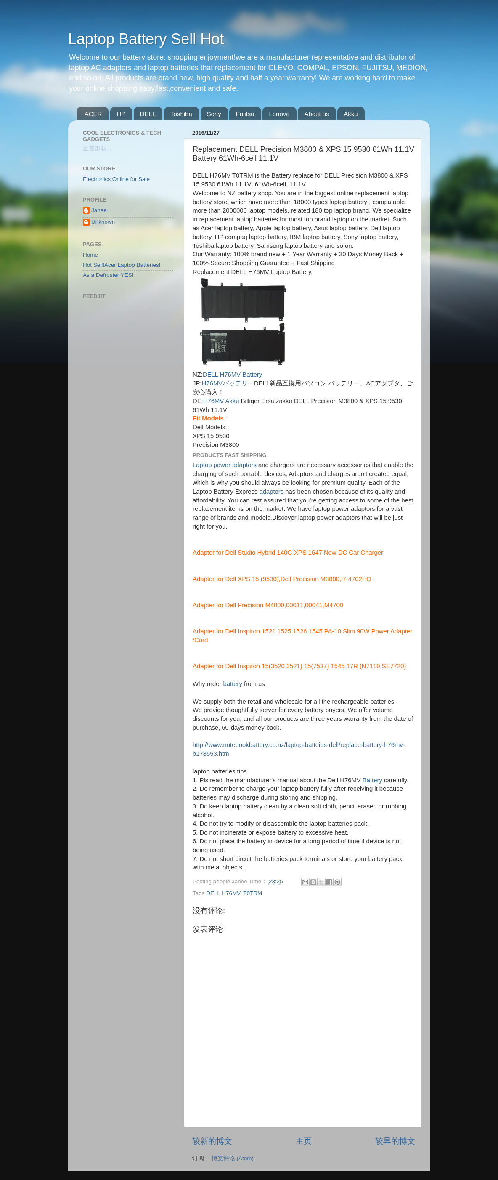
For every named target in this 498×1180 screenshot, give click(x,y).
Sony (214, 113)
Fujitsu (245, 113)
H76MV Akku (221, 401)
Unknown (103, 222)
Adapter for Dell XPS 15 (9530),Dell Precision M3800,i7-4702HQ (282, 579)
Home (90, 255)
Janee (99, 210)
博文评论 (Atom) (233, 1158)
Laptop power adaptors (225, 465)
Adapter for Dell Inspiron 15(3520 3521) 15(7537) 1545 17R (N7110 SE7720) (299, 666)
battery (232, 683)
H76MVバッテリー (227, 383)
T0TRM (252, 893)
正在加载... (97, 148)
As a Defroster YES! (108, 275)
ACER (93, 113)
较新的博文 (212, 1141)
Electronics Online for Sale (116, 179)
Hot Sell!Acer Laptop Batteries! (122, 265)
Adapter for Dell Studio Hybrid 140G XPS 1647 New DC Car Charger (288, 552)
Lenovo (279, 113)
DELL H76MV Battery (232, 374)
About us (316, 113)
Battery (372, 780)
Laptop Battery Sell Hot (146, 39)
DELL (148, 113)
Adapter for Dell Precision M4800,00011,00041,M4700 (268, 605)
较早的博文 (395, 1141)
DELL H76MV (223, 893)
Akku (351, 113)
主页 (304, 1141)
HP (121, 113)
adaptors (271, 491)
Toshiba (181, 113)
